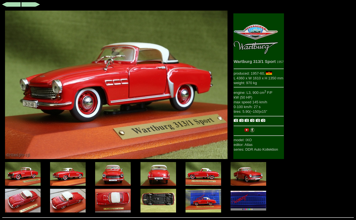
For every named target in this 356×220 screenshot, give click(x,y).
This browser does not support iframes (116, 85)
